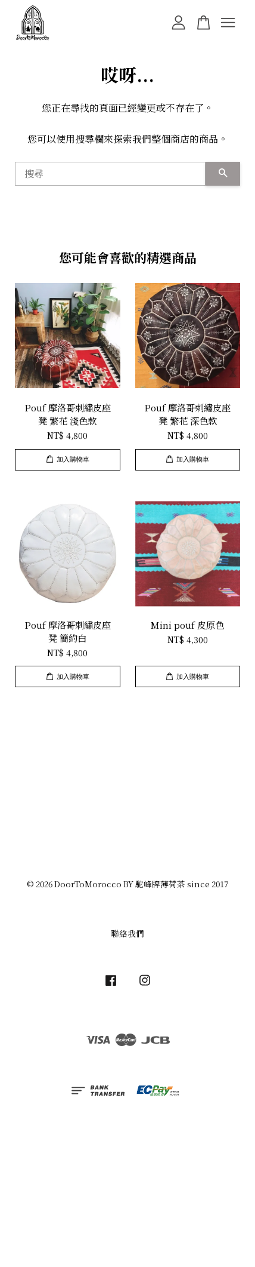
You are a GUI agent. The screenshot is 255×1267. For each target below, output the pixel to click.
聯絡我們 (127, 933)
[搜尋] (110, 174)
